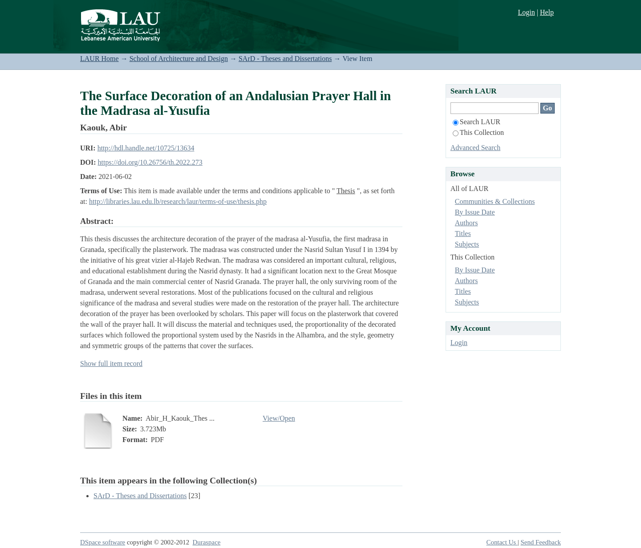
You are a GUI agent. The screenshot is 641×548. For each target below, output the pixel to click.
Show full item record (111, 363)
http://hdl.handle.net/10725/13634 (146, 148)
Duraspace (207, 542)
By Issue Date (475, 212)
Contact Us (502, 542)
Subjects (467, 244)
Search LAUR (476, 122)
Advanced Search (475, 147)
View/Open (279, 418)
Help (547, 12)
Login (526, 12)
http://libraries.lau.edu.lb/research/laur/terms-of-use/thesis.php (178, 201)
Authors (466, 223)
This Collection (478, 132)
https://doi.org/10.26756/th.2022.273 (150, 162)
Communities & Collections (495, 201)
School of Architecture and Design (179, 58)
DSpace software (102, 542)
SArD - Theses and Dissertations (285, 58)
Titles (463, 233)
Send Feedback (541, 542)
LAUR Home (99, 58)
